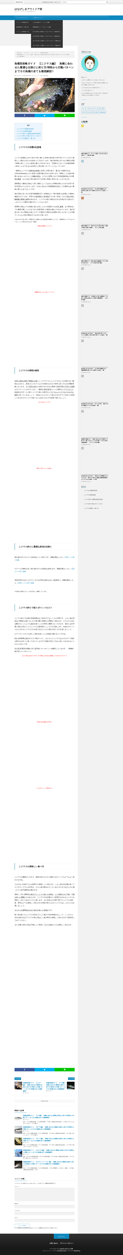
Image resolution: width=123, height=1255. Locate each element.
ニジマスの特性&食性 (23, 131)
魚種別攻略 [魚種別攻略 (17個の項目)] (102, 112)
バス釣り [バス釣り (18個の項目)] (89, 108)
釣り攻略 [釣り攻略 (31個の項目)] (95, 112)
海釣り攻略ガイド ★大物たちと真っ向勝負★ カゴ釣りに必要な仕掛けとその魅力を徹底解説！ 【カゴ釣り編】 (94, 298)
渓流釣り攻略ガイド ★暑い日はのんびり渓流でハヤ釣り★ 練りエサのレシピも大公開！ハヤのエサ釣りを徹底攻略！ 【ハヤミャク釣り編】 (94, 440)
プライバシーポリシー (66, 1243)
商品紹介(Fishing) (87, 194)
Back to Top (61, 1236)
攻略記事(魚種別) (27, 75)
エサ (35, 75)
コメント (17, 1186)
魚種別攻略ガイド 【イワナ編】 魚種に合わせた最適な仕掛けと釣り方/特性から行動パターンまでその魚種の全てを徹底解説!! (33, 1087)
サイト (16, 1217)
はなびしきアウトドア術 (28, 9)
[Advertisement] (61, 33)
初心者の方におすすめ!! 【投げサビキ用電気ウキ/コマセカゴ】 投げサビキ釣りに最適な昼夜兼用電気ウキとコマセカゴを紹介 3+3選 (94, 477)
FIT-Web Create (61, 1250)
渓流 (41, 75)
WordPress (77, 1250)
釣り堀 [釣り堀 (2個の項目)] (89, 112)
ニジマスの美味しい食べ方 (25, 138)
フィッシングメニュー (22, 17)
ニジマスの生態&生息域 (24, 129)
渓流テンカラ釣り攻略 (26, 583)
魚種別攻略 (45, 75)
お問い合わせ (54, 1243)
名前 (16, 1203)
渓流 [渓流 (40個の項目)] (103, 108)
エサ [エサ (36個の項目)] (83, 108)
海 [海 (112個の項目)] (99, 108)
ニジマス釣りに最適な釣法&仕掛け (28, 133)
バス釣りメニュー (37, 17)
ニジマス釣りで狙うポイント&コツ (28, 136)
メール (17, 1210)
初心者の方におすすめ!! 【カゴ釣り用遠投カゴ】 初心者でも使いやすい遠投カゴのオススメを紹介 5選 (94, 190)
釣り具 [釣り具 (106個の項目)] (84, 112)
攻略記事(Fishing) (87, 157)
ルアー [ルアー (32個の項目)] (94, 108)
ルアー (37, 75)
